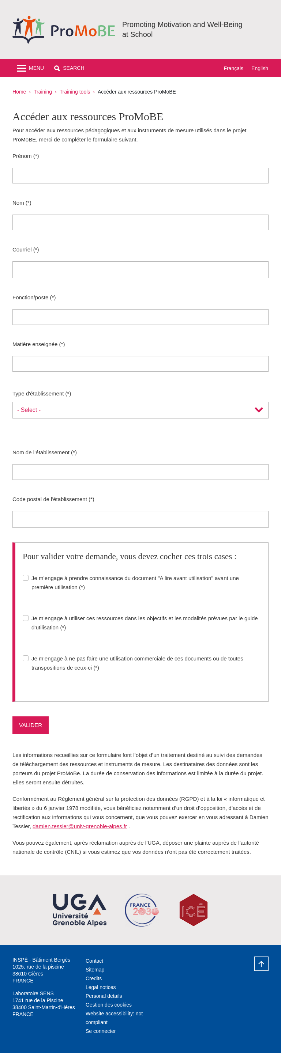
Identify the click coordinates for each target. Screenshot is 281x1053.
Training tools (75, 92)
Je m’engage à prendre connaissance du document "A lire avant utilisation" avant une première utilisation (135, 582)
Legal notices (101, 987)
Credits (94, 978)
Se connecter (101, 1031)
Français (233, 68)
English (259, 68)
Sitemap (95, 970)
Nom (18, 203)
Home (19, 92)
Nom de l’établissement (41, 452)
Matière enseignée (34, 344)
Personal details (104, 996)
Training (43, 92)
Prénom (22, 156)
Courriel (22, 249)
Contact (94, 961)
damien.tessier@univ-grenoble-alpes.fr (80, 826)
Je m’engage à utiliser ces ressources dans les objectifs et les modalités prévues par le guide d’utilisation (144, 622)
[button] (69, 68)
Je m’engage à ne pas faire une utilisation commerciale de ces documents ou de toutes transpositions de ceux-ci (137, 663)
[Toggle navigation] (30, 68)
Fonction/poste (30, 297)
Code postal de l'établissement (49, 499)
